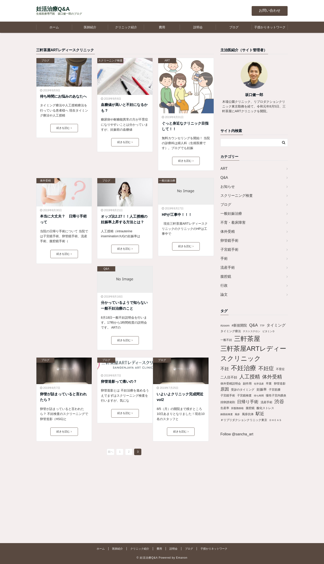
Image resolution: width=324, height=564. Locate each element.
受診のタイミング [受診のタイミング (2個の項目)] (242, 389)
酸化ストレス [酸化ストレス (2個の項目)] (265, 408)
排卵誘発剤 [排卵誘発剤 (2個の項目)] (227, 402)
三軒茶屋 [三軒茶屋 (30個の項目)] (247, 338)
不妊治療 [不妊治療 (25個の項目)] (243, 368)
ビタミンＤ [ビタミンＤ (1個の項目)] (268, 331)
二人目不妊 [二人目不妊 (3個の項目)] (228, 377)
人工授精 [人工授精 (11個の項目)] (249, 377)
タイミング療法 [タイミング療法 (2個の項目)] (230, 331)
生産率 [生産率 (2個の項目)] (224, 408)
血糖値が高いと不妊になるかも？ (124, 107)
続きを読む (64, 128)
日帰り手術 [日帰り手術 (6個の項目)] (247, 401)
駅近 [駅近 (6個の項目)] (260, 413)
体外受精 (45, 180)
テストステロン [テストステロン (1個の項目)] (251, 331)
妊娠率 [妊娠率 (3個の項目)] (262, 389)
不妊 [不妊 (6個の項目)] (224, 368)
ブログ (234, 27)
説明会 (198, 27)
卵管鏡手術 (229, 240)
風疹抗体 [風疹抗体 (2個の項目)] (248, 414)
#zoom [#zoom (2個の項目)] (224, 325)
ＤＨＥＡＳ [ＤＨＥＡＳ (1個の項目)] (275, 420)
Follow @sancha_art (236, 434)
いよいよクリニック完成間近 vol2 (181, 397)
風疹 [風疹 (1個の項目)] (237, 414)
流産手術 (227, 267)
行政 (224, 285)
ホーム (54, 27)
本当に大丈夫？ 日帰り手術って (63, 219)
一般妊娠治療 (167, 180)
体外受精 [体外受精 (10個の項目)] (272, 377)
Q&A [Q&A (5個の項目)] (253, 325)
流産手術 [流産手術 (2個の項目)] (266, 402)
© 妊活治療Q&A (147, 557)
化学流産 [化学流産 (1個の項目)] (259, 383)
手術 (224, 258)
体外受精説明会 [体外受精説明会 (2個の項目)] (230, 383)
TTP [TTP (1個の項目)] (262, 325)
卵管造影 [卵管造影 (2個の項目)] (280, 383)
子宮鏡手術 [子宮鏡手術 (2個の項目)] (227, 395)
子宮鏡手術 (229, 249)
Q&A (106, 268)
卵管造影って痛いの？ (119, 381)
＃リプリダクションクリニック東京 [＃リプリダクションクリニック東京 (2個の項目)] (243, 420)
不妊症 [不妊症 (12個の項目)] (266, 368)
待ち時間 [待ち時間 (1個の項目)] (259, 395)
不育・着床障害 (233, 222)
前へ (110, 451)
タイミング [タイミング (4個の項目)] (276, 325)
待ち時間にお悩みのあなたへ (63, 96)
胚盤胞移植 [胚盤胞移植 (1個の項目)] (237, 408)
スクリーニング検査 (110, 60)
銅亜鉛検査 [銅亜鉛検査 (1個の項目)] (226, 414)
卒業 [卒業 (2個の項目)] (269, 383)
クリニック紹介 (126, 27)
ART (167, 60)
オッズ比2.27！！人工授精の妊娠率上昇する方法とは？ (124, 219)
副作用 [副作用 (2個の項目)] (247, 383)
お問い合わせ (269, 10)
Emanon (182, 557)
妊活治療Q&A (53, 9)
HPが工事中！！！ (177, 215)
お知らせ (227, 186)
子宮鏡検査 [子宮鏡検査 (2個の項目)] (244, 395)
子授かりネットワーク (270, 27)
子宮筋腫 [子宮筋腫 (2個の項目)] (274, 389)
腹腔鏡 (225, 276)
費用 (162, 27)
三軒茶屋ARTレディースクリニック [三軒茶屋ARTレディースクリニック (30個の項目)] (253, 353)
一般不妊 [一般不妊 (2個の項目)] (226, 340)
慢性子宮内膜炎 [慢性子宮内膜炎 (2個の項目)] (276, 395)
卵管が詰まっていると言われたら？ (63, 397)
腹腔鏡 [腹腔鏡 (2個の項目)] (250, 408)
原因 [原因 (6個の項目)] (224, 389)
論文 (224, 294)
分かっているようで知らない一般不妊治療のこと (124, 305)
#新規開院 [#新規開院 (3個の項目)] (239, 325)
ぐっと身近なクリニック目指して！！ (185, 126)
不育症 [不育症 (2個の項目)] (280, 369)
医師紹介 (90, 27)
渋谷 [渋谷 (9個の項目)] (279, 401)
